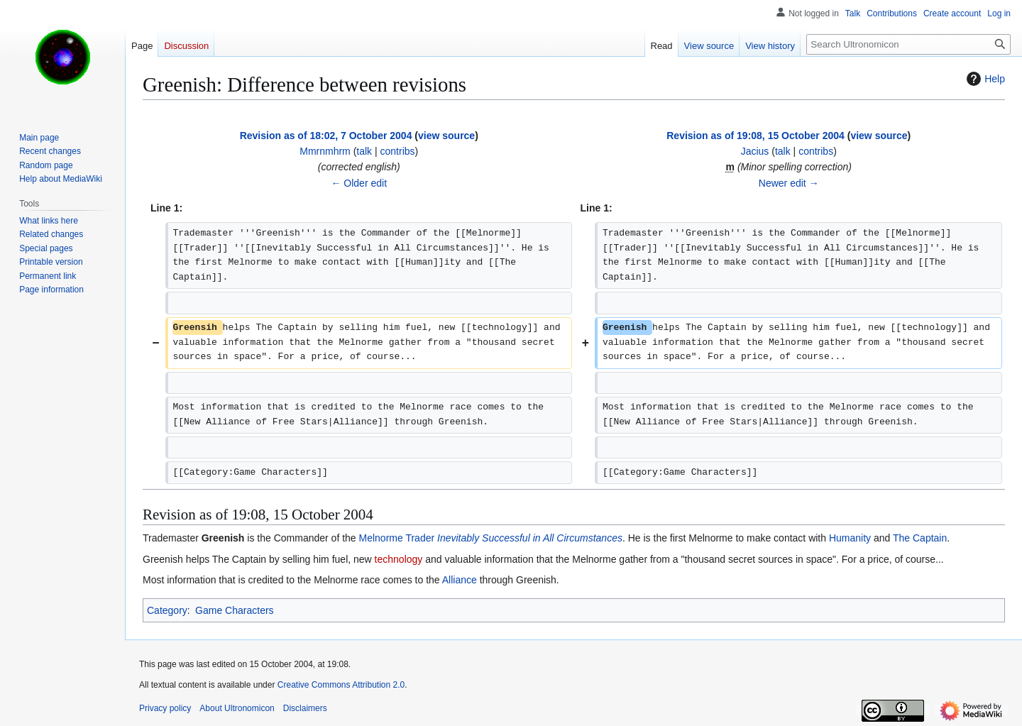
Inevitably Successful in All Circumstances (529, 538)
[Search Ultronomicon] (908, 44)
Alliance (459, 579)
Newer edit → (789, 183)
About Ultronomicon (236, 708)
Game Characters (234, 610)
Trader (419, 538)
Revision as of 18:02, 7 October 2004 (326, 135)
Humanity (850, 538)
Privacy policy (165, 708)
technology (399, 559)
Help (984, 79)
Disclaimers (305, 708)
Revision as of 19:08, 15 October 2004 (755, 135)
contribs (397, 151)
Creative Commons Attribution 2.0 (341, 685)
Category (167, 610)
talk (364, 151)
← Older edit (359, 183)
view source (446, 135)
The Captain (920, 538)
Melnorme (381, 538)
